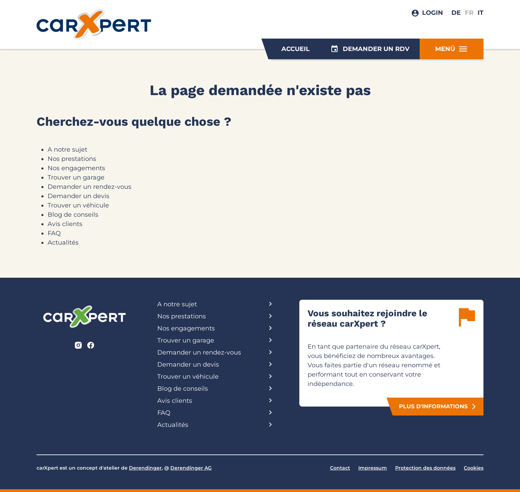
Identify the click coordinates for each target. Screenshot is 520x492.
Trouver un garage (76, 177)
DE (456, 13)
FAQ (54, 233)
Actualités (63, 242)
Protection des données (425, 468)
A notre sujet (67, 149)
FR (469, 13)
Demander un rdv (369, 49)
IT (480, 13)
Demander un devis (78, 196)
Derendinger (145, 468)
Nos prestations (72, 159)
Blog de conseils (73, 214)
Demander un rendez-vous (89, 187)
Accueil (295, 49)
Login (432, 13)
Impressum (372, 468)
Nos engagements (76, 168)
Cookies (473, 468)
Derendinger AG (191, 468)
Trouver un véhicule (78, 205)
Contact (340, 468)
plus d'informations (438, 406)
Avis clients (65, 224)
